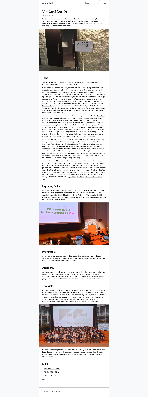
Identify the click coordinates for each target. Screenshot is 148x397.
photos (103, 3)
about (86, 3)
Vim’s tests (82, 139)
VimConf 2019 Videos (52, 369)
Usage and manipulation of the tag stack (79, 129)
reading (94, 3)
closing (62, 199)
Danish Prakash (54, 391)
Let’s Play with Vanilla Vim (79, 163)
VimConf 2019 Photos (52, 375)
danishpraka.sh (47, 3)
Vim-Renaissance (78, 94)
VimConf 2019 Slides (51, 372)
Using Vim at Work (56, 151)
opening (83, 88)
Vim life (81, 144)
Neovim (74, 101)
